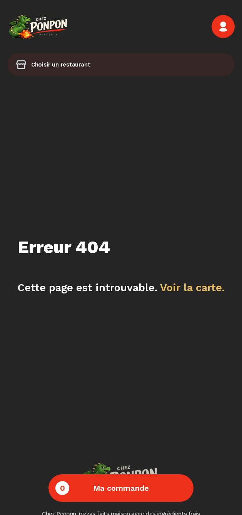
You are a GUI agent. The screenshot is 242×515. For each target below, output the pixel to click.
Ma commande (102, 488)
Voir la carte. (192, 288)
